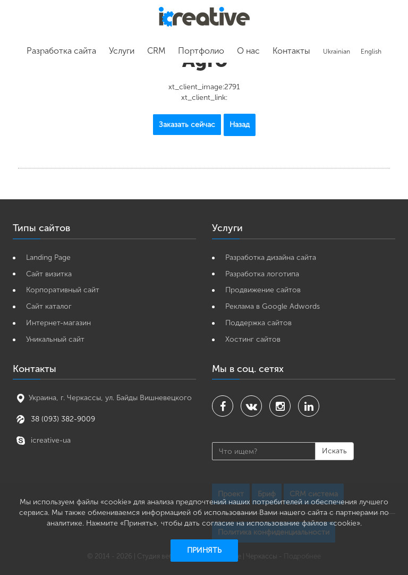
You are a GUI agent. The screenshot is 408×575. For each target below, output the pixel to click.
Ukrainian (336, 51)
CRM (156, 51)
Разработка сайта (61, 51)
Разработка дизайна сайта (270, 257)
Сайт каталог (49, 306)
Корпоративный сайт (62, 289)
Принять (204, 550)
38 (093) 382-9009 (62, 419)
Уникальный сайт (55, 339)
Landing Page (48, 257)
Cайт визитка (49, 273)
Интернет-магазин (58, 322)
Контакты (291, 51)
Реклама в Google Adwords (272, 306)
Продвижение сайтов (263, 289)
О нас (248, 51)
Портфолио (201, 51)
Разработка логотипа (262, 273)
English (371, 51)
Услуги (121, 51)
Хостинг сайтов (252, 339)
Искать (334, 450)
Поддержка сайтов (258, 322)
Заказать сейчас (187, 124)
